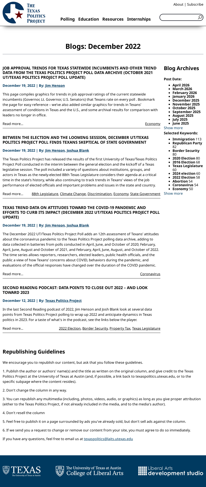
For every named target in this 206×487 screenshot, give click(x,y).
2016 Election (184, 162)
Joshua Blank (78, 150)
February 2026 (185, 92)
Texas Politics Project (63, 300)
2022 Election (70, 328)
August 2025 (183, 115)
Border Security (95, 328)
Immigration (184, 139)
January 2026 (183, 96)
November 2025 (186, 104)
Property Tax (120, 328)
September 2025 (187, 111)
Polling (67, 19)
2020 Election (184, 158)
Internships (139, 19)
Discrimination (100, 193)
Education (88, 19)
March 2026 (182, 88)
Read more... (13, 123)
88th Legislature (45, 193)
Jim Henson (55, 85)
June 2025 (181, 123)
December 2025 (186, 100)
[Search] (181, 17)
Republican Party (187, 143)
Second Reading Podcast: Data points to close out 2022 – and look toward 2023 (75, 290)
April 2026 (181, 85)
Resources (113, 19)
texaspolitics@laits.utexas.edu (108, 438)
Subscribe (195, 4)
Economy (152, 123)
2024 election (184, 173)
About (178, 4)
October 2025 (184, 107)
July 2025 (180, 119)
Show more (173, 127)
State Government (145, 193)
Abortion (181, 181)
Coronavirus (150, 273)
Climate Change (73, 193)
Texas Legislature (146, 328)
